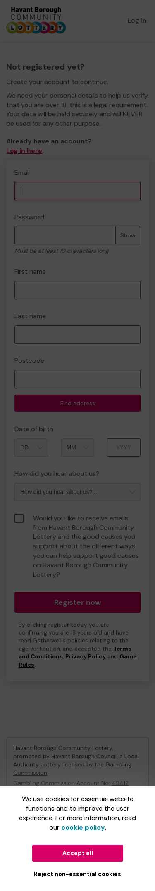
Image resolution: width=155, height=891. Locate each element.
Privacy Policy (85, 656)
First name (30, 271)
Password (29, 217)
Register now (77, 602)
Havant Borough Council (84, 756)
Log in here (24, 150)
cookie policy (83, 827)
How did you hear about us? (57, 473)
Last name (30, 316)
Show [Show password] (128, 235)
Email (22, 172)
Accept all (77, 853)
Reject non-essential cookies (77, 874)
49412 (120, 783)
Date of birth (33, 429)
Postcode (29, 360)
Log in (137, 20)
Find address (77, 403)
